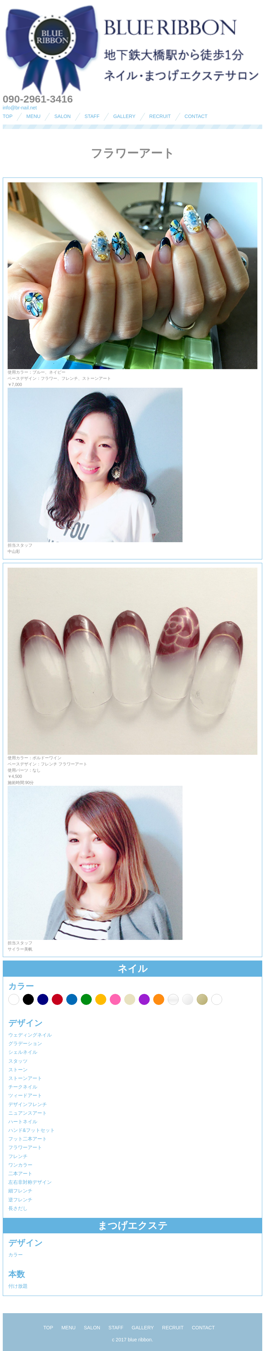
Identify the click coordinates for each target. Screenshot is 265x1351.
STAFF (92, 116)
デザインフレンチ (27, 1104)
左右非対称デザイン (30, 1182)
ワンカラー (20, 1165)
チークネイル (22, 1087)
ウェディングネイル (30, 1035)
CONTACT (196, 116)
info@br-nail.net (20, 107)
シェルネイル (22, 1052)
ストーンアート (25, 1078)
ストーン (18, 1069)
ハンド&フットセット (31, 1130)
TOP (8, 116)
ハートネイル (22, 1121)
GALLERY (124, 116)
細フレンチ (20, 1190)
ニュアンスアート (27, 1113)
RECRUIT (160, 116)
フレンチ (18, 1156)
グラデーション (25, 1043)
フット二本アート (27, 1138)
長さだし (18, 1208)
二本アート (20, 1173)
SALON (62, 116)
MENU (33, 116)
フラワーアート (25, 1147)
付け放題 (18, 1286)
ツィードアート (25, 1095)
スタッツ (18, 1061)
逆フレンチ (20, 1199)
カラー (15, 1254)
